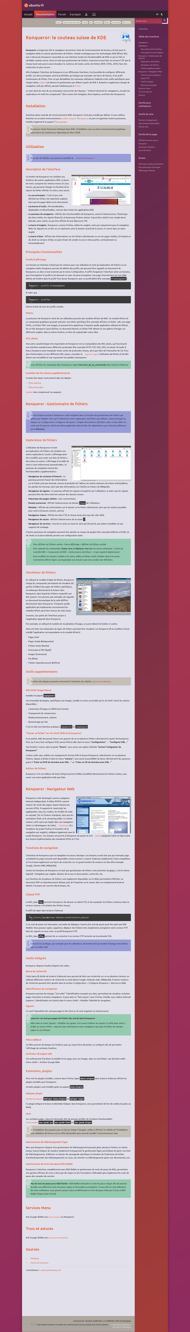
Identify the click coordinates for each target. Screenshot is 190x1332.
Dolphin (49, 82)
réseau (100, 23)
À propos (77, 14)
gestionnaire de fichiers (57, 23)
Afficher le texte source (146, 150)
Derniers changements (146, 128)
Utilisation (141, 47)
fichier (73, 23)
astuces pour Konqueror (61, 1271)
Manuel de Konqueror (88, 161)
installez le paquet (71, 121)
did (63, 1304)
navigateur (89, 23)
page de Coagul (99, 367)
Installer (31, 409)
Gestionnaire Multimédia (147, 132)
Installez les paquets (37, 1126)
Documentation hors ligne (148, 179)
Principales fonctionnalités (150, 54)
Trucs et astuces (143, 99)
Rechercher (163, 21)
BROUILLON (123, 23)
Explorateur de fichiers (148, 65)
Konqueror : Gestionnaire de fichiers (148, 59)
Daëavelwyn (55, 1304)
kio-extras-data (40, 404)
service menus (56, 1251)
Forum (64, 14)
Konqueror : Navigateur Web (148, 76)
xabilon (45, 1304)
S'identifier (141, 29)
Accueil (30, 14)
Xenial (41, 23)
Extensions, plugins (147, 91)
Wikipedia (37, 1292)
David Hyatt (35, 852)
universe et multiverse (104, 702)
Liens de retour (143, 161)
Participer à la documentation (149, 175)
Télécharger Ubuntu (145, 183)
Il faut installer (34, 1149)
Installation (141, 43)
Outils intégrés (145, 87)
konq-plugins (75, 125)
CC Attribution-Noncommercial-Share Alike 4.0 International (112, 1326)
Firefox (89, 85)
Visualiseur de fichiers (148, 68)
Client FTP (143, 84)
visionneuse (111, 23)
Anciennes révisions (145, 157)
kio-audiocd (38, 399)
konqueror (88, 121)
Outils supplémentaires (149, 72)
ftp (80, 23)
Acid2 (32, 863)
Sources (140, 103)
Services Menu (143, 95)
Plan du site (142, 136)
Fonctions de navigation (149, 80)
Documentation (47, 14)
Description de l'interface (149, 50)
